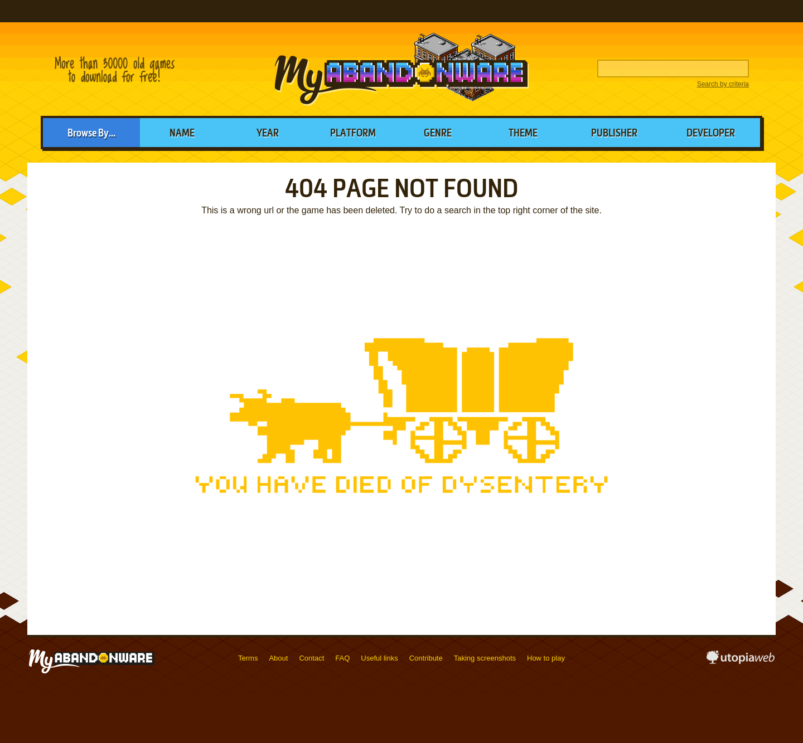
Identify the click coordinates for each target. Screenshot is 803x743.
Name (182, 134)
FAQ (342, 658)
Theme (523, 134)
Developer (710, 134)
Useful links (379, 658)
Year (268, 134)
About (278, 658)
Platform (353, 134)
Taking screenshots (485, 658)
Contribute (426, 658)
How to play (546, 658)
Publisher (614, 134)
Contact (311, 658)
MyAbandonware (401, 69)
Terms (248, 658)
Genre (438, 134)
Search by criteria (723, 84)
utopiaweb (740, 660)
